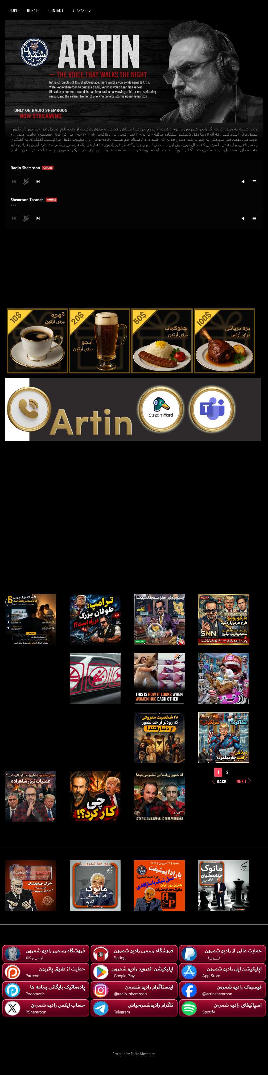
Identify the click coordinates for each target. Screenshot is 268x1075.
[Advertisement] (134, 266)
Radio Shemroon (143, 1053)
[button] (38, 181)
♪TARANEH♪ (81, 10)
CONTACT (55, 10)
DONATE (33, 10)
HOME (14, 10)
